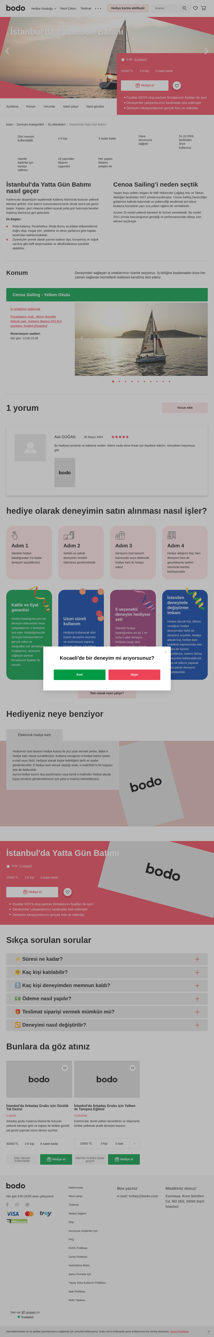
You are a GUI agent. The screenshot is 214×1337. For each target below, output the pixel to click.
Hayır (134, 674)
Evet (79, 674)
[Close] (165, 652)
